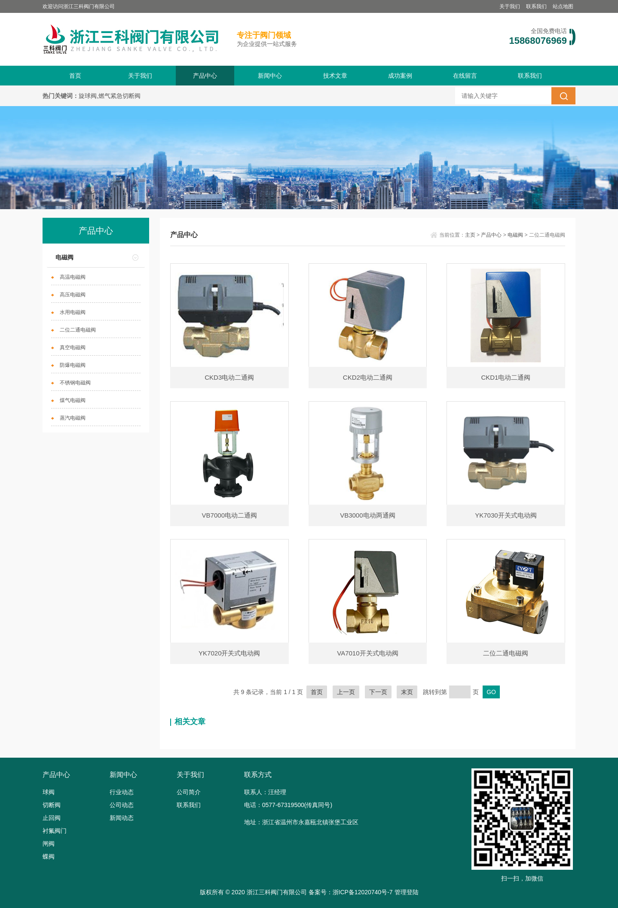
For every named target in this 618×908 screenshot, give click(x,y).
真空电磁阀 (73, 347)
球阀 (49, 792)
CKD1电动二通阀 (505, 377)
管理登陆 (407, 892)
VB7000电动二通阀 (229, 515)
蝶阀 (49, 856)
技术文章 (335, 75)
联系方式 (258, 774)
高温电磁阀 (73, 277)
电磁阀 (64, 257)
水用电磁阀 (73, 312)
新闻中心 (270, 75)
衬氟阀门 (55, 830)
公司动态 (122, 804)
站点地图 (563, 6)
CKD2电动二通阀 (367, 377)
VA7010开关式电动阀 (367, 653)
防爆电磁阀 (73, 365)
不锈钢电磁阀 (75, 383)
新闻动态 (122, 817)
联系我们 (536, 6)
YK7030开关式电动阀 (505, 515)
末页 (407, 692)
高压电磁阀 (73, 295)
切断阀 (52, 804)
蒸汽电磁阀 (73, 418)
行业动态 (122, 792)
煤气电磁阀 (73, 400)
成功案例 (400, 75)
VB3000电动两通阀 (367, 515)
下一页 (378, 692)
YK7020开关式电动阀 (229, 653)
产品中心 (205, 75)
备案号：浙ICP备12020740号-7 (351, 892)
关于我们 (509, 6)
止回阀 (52, 817)
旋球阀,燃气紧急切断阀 (110, 95)
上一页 (346, 692)
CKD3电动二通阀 (229, 377)
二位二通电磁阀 (78, 330)
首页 (75, 75)
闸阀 (49, 843)
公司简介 (189, 792)
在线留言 (465, 75)
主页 (470, 235)
